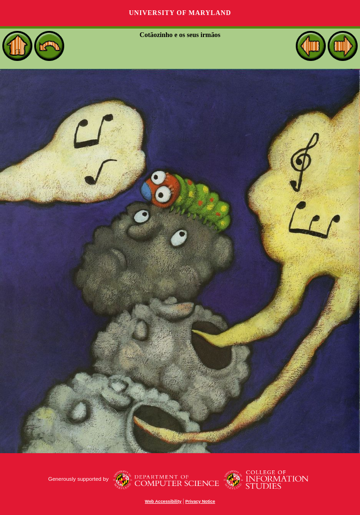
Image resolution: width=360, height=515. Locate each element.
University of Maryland (180, 12)
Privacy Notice (200, 501)
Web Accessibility (163, 501)
